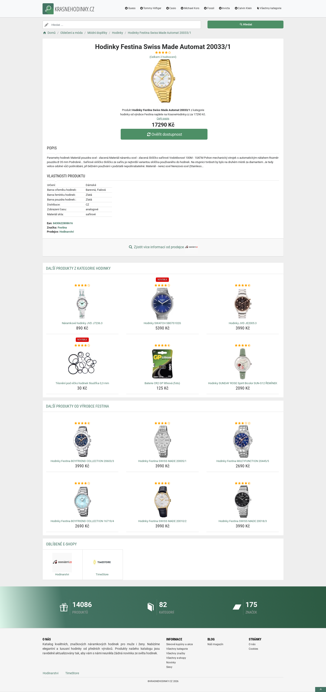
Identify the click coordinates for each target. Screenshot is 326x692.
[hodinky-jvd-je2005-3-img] (243, 303)
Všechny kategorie (268, 8)
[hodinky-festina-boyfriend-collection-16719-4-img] (82, 501)
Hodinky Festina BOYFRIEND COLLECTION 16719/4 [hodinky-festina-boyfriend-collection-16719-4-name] (82, 521)
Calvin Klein (243, 8)
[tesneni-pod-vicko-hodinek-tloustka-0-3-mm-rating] (82, 345)
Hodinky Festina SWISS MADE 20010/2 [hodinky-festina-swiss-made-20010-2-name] (162, 521)
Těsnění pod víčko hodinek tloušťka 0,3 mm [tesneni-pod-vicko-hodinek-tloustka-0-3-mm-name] (82, 383)
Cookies (253, 648)
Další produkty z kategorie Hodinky (78, 268)
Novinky (171, 662)
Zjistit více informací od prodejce (163, 247)
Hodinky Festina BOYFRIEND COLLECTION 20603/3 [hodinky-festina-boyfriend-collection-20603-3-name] (82, 461)
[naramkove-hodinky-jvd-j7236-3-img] (82, 303)
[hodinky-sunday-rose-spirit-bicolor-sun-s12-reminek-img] (243, 364)
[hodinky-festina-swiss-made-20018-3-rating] (243, 483)
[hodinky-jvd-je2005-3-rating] (243, 285)
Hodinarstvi (66, 231)
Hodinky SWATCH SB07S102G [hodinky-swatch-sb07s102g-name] (162, 323)
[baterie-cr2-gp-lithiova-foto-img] (162, 364)
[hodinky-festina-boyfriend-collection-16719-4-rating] (82, 483)
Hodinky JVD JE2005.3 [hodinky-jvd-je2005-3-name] (243, 323)
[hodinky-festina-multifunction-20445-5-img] (243, 441)
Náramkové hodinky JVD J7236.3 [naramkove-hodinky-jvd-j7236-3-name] (82, 323)
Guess (130, 8)
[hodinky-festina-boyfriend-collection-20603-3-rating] (82, 423)
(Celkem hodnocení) (163, 57)
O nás (252, 644)
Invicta (224, 8)
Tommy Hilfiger (150, 8)
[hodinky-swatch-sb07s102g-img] (162, 303)
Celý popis (163, 118)
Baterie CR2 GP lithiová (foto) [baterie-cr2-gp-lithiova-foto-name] (162, 383)
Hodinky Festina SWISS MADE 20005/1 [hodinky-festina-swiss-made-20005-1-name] (162, 461)
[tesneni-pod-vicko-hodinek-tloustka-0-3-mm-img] (82, 364)
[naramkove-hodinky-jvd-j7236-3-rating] (82, 285)
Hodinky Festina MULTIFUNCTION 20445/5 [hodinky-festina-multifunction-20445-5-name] (242, 461)
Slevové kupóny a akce (179, 644)
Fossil (209, 8)
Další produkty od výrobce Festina (77, 406)
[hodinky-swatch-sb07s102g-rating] (162, 285)
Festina (62, 227)
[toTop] (320, 689)
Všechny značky (175, 653)
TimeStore (72, 673)
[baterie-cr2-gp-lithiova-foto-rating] (162, 345)
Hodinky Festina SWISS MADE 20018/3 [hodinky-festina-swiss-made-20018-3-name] (243, 521)
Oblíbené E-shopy (61, 544)
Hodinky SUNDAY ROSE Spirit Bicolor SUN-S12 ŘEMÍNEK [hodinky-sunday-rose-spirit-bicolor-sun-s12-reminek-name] (242, 383)
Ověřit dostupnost (164, 134)
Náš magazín (215, 644)
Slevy (169, 667)
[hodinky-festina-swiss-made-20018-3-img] (243, 501)
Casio (171, 8)
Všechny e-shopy (176, 657)
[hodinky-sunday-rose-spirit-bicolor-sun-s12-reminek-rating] (243, 345)
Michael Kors (189, 8)
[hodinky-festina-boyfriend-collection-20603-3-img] (82, 441)
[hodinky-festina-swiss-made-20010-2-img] (162, 501)
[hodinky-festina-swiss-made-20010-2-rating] (162, 483)
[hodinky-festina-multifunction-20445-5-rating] (243, 423)
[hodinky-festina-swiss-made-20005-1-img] (162, 441)
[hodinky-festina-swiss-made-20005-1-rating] (162, 423)
